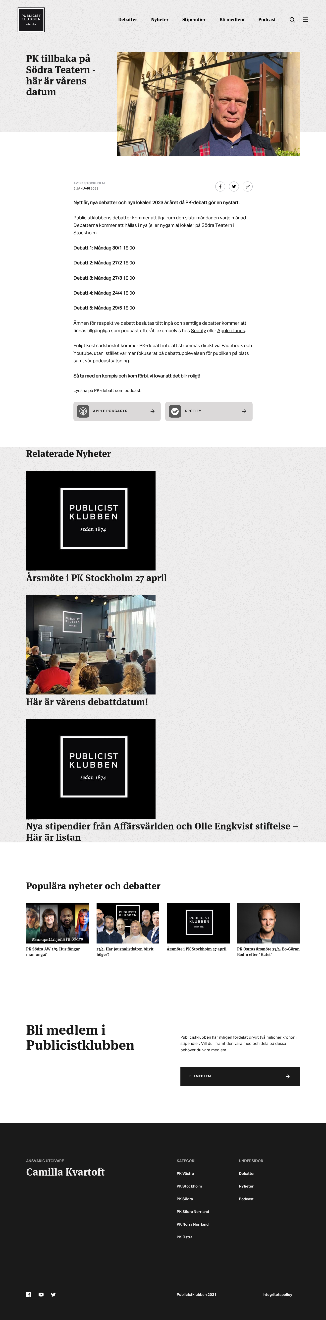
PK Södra (185, 1199)
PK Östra (184, 1237)
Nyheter (159, 19)
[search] (292, 20)
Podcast (267, 19)
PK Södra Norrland (193, 1212)
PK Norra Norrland (193, 1224)
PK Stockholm (189, 1186)
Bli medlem (231, 19)
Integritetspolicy (277, 1295)
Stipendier (194, 19)
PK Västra (185, 1174)
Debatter (127, 19)
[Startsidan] (31, 19)
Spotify (198, 330)
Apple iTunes (231, 330)
